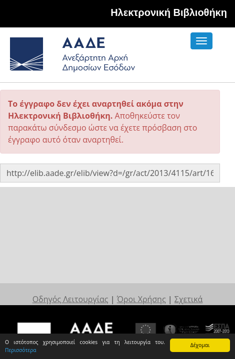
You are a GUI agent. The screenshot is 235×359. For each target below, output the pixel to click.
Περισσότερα (20, 350)
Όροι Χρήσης (138, 298)
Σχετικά (180, 298)
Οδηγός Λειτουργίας (76, 298)
